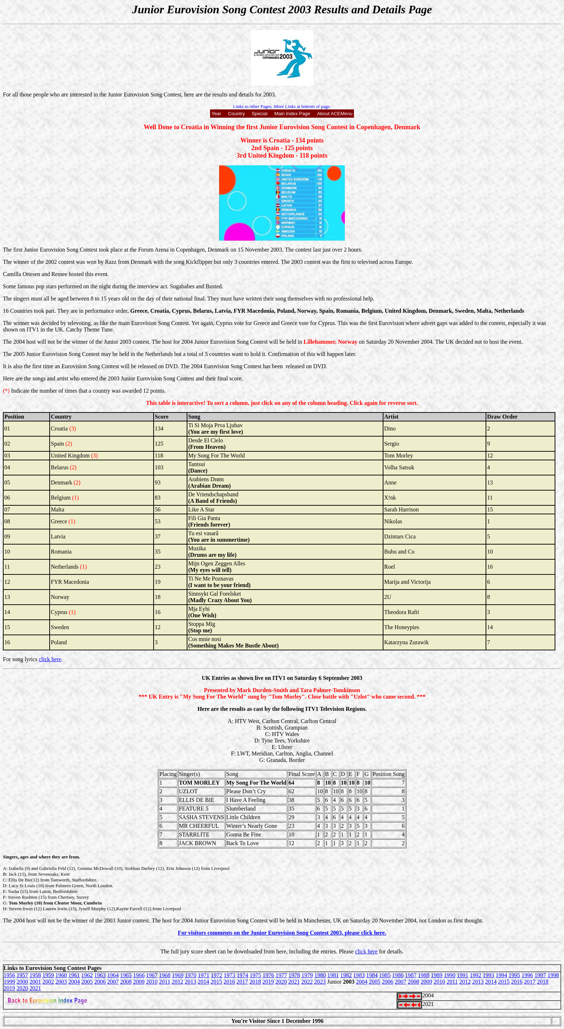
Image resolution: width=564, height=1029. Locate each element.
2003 (61, 982)
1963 (100, 975)
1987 (411, 975)
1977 (281, 975)
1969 (177, 975)
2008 (126, 982)
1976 (268, 975)
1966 (139, 975)
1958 (35, 975)
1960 (61, 975)
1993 (488, 975)
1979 (307, 975)
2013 (190, 982)
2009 (139, 982)
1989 (436, 975)
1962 (87, 975)
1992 (475, 975)
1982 (346, 975)
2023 (320, 982)
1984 (372, 975)
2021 (294, 982)
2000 (22, 982)
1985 (385, 975)
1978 (294, 975)
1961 (74, 975)
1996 (527, 975)
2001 (35, 982)
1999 (9, 982)
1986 (398, 975)
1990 (449, 975)
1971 (203, 975)
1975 (255, 975)
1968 (164, 975)
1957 (22, 975)
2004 (74, 982)
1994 (501, 975)
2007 (113, 982)
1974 (242, 975)
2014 (203, 982)
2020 (281, 982)
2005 (87, 982)
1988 (423, 975)
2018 (255, 982)
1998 (553, 975)
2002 (48, 982)
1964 (113, 975)
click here (50, 659)
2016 (229, 982)
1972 (216, 975)
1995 (514, 975)
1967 (152, 975)
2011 (164, 982)
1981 (333, 975)
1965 (126, 975)
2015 (216, 982)
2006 (100, 982)
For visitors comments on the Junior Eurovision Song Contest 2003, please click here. (282, 933)
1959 (48, 975)
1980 (320, 975)
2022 (307, 982)
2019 (268, 982)
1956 (9, 975)
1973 (229, 975)
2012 (177, 982)
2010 (152, 982)
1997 (540, 975)
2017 (242, 982)
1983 (359, 975)
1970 (190, 975)
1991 (462, 975)
